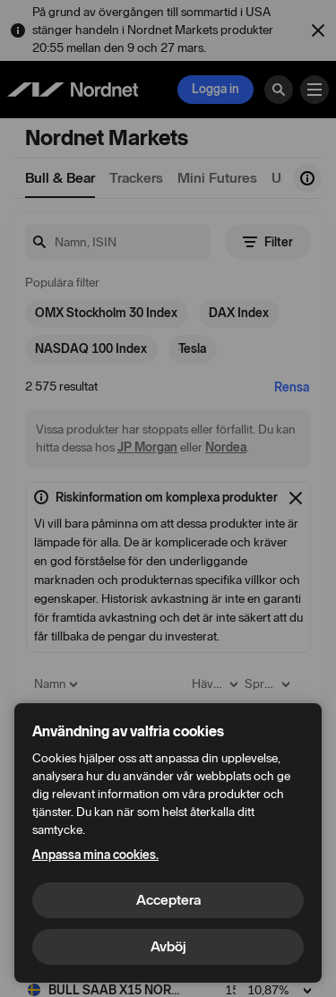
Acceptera (168, 899)
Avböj (168, 946)
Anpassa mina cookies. (95, 855)
